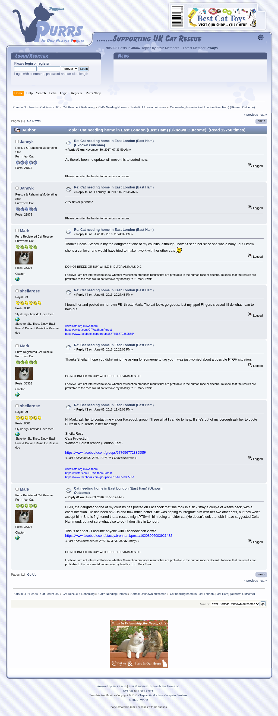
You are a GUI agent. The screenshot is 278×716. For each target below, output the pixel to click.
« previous (251, 114)
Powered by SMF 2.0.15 (112, 686)
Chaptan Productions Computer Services (162, 695)
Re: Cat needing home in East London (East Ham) (114, 187)
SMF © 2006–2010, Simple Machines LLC (154, 686)
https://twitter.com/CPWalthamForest (88, 329)
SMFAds (128, 690)
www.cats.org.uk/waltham (81, 325)
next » (263, 114)
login (29, 63)
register (44, 63)
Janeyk (27, 141)
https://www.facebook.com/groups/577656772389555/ (99, 333)
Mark (24, 230)
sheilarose (30, 291)
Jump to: (205, 604)
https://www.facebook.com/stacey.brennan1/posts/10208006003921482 (118, 536)
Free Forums (145, 690)
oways (212, 48)
